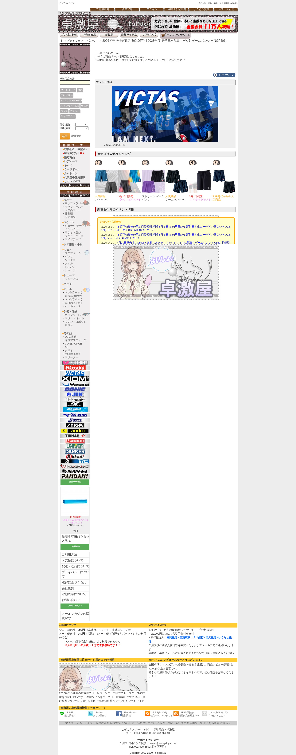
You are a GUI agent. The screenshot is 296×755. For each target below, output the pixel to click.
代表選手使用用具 (74, 177)
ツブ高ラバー (73, 210)
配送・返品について (75, 566)
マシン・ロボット (75, 321)
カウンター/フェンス (77, 314)
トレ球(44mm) (73, 299)
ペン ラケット (73, 229)
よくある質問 (201, 9)
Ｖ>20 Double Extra (71, 100)
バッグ (68, 283)
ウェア (68, 249)
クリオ (69, 350)
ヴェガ (84, 105)
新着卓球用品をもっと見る (75, 538)
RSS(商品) (186, 714)
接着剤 (69, 213)
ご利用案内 (102, 9)
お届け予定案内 (176, 9)
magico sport (72, 353)
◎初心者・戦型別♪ (75, 149)
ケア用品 (70, 217)
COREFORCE (73, 343)
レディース (70, 161)
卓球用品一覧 (195, 723)
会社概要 (68, 588)
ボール (68, 289)
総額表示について (74, 594)
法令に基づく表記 (162, 723)
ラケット (69, 222)
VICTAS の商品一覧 (115, 144)
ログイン (152, 9)
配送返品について (120, 723)
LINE (67, 714)
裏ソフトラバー (74, 203)
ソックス (70, 259)
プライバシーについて (75, 574)
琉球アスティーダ (75, 340)
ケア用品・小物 (73, 244)
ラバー (68, 199)
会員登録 (127, 9)
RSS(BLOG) (159, 714)
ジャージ (70, 270)
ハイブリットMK (69, 105)
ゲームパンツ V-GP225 (175, 199)
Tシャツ (70, 266)
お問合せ (225, 723)
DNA (80, 90)
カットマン (70, 173)
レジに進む (102, 723)
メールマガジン (215, 714)
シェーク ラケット (76, 225)
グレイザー (66, 95)
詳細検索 (76, 136)
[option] (106, 180)
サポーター (71, 357)
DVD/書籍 (70, 336)
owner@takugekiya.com (162, 743)
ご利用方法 (69, 554)
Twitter (97, 714)
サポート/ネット (74, 318)
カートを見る (87, 723)
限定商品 (69, 157)
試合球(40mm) (73, 295)
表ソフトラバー (74, 206)
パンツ (69, 256)
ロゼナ (64, 111)
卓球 (156, 729)
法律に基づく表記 (74, 582)
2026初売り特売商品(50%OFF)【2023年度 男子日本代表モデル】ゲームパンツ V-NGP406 (163, 40)
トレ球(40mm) (73, 292)
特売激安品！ (74, 153)
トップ (64, 40)
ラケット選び (73, 232)
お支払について (72, 560)
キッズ (68, 165)
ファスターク (67, 90)
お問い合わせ (226, 9)
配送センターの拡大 (109, 693)
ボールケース (73, 306)
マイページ (72, 723)
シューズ (69, 275)
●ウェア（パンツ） (86, 40)
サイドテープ (73, 239)
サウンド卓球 (72, 181)
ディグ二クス (67, 116)
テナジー (75, 111)
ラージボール (72, 169)
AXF (67, 347)
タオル (69, 263)
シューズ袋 (71, 278)
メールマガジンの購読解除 (75, 616)
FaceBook (126, 714)
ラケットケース (74, 235)
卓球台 (69, 325)
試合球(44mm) (73, 302)
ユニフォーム (73, 253)
